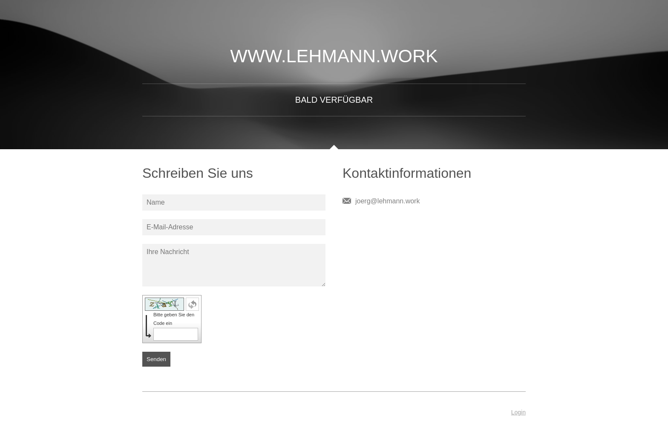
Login (518, 412)
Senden (156, 359)
